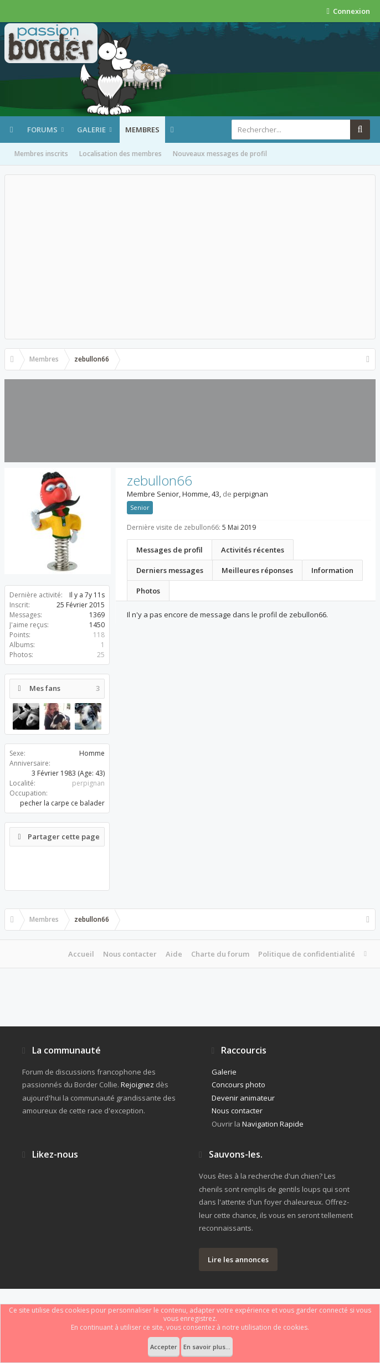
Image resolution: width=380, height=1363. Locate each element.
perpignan (88, 783)
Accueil (81, 954)
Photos (148, 591)
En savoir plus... (206, 1347)
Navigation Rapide (273, 1124)
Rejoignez (137, 1085)
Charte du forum (220, 954)
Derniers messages (169, 570)
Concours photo (238, 1085)
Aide (174, 954)
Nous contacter (130, 954)
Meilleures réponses (257, 570)
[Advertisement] (190, 256)
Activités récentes (252, 550)
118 (99, 634)
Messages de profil (169, 550)
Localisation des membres (120, 153)
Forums (42, 130)
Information (332, 570)
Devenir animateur (243, 1098)
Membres (142, 130)
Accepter (163, 1347)
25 (101, 654)
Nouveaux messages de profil (220, 153)
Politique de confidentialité (306, 954)
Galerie (91, 130)
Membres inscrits (41, 153)
